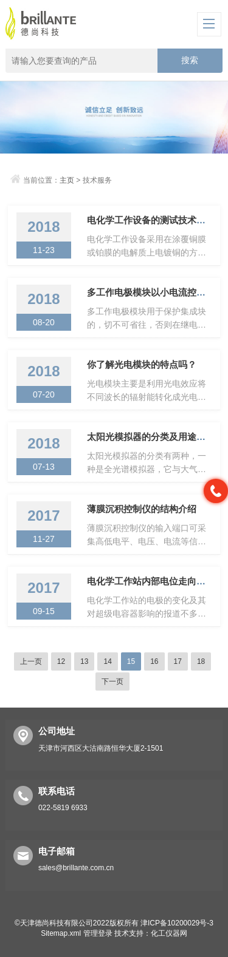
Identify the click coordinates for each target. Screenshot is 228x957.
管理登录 (97, 933)
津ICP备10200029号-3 (176, 923)
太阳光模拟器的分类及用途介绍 (151, 436)
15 (131, 661)
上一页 (31, 661)
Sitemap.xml (61, 933)
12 (61, 661)
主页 (67, 180)
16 (154, 661)
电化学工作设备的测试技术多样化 (155, 220)
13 (84, 661)
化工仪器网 (169, 933)
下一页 (112, 681)
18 (201, 661)
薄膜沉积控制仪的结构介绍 (141, 509)
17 (178, 661)
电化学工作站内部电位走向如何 (151, 581)
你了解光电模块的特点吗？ (141, 364)
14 (107, 661)
